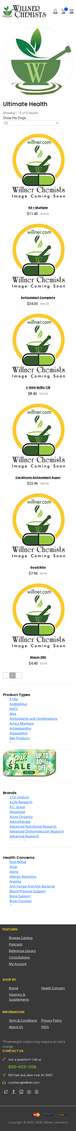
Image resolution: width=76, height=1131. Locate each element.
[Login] (55, 11)
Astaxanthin (19, 733)
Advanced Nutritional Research (33, 826)
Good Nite (38, 567)
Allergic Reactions (23, 876)
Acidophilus (18, 704)
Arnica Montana (22, 723)
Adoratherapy (20, 821)
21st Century (19, 797)
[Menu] (72, 11)
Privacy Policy (51, 1020)
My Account (18, 964)
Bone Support (20, 896)
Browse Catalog (21, 938)
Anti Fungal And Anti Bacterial (32, 886)
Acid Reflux (18, 862)
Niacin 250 (38, 657)
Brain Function (21, 901)
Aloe (13, 713)
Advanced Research (24, 836)
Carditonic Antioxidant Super (38, 478)
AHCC (14, 709)
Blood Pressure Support (28, 891)
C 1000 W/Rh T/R (38, 388)
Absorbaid (17, 812)
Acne (13, 867)
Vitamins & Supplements (19, 997)
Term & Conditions (23, 1020)
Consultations (19, 957)
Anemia (15, 881)
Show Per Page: (15, 118)
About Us (16, 1027)
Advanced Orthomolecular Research (37, 831)
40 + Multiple (38, 208)
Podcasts (15, 944)
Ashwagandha (20, 728)
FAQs (45, 1027)
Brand (13, 988)
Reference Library (22, 951)
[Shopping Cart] (63, 11)
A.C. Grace (17, 807)
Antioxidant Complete (38, 298)
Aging (14, 871)
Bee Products (20, 738)
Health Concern (53, 988)
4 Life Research (21, 802)
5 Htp (14, 699)
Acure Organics (21, 816)
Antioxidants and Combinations (33, 718)
